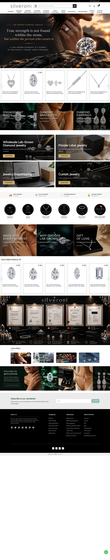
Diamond (11, 11)
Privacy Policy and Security (73, 462)
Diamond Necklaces (27, 11)
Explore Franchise (17, 55)
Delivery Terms (69, 452)
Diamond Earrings (46, 11)
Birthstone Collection (71, 469)
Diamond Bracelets (37, 11)
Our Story (86, 452)
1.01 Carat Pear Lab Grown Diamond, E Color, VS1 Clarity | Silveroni (31, 285)
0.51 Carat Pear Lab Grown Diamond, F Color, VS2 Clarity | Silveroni (53, 285)
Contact (86, 454)
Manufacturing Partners (90, 469)
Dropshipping (82, 11)
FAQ (85, 457)
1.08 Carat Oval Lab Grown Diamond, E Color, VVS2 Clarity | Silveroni (10, 285)
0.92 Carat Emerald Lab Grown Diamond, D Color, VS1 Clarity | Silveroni (98, 285)
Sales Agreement (70, 457)
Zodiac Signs (63, 11)
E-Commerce (59, 488)
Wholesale (72, 11)
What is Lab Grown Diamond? (73, 467)
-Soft (55, 488)
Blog (85, 459)
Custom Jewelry (99, 11)
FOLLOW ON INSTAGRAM (12, 419)
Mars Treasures (52, 464)
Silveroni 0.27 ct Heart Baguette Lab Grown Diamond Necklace (10, 92)
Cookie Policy (69, 464)
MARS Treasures (55, 11)
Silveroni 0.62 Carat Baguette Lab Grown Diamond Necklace (98, 92)
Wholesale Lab (87, 462)
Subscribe (95, 435)
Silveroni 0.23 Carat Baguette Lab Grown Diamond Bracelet (76, 92)
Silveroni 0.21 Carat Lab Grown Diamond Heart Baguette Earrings (54, 92)
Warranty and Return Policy (73, 459)
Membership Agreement (72, 454)
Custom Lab (87, 467)
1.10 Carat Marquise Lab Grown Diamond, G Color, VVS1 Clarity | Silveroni (76, 285)
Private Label (92, 11)
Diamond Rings (19, 11)
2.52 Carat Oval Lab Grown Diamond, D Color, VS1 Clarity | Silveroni (32, 92)
